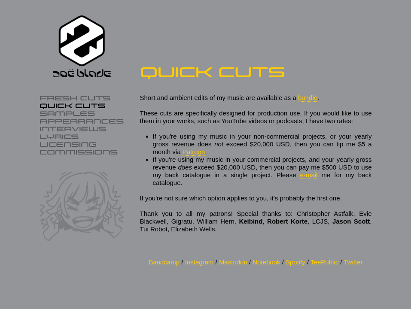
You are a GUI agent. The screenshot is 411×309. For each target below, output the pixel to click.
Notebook (266, 262)
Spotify (295, 262)
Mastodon (233, 262)
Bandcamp (164, 262)
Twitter (353, 262)
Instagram (199, 262)
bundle (307, 97)
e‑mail (309, 175)
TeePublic (324, 262)
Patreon (194, 151)
